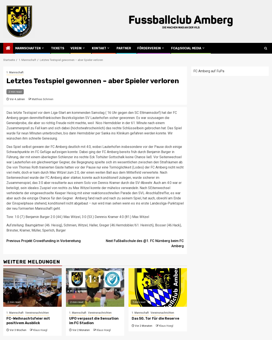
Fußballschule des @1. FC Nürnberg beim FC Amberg (145, 243)
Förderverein (149, 48)
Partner (124, 48)
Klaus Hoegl (40, 330)
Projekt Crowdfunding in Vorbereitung (43, 241)
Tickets (57, 48)
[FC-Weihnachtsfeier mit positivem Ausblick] (32, 287)
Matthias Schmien (42, 99)
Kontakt (99, 48)
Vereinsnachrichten (37, 312)
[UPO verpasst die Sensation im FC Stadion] (95, 287)
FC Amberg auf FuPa (208, 71)
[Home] (8, 48)
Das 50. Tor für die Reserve (155, 318)
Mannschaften (28, 48)
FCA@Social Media (186, 48)
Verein (76, 48)
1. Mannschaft (15, 72)
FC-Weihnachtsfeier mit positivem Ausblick (28, 320)
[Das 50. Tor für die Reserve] (158, 287)
